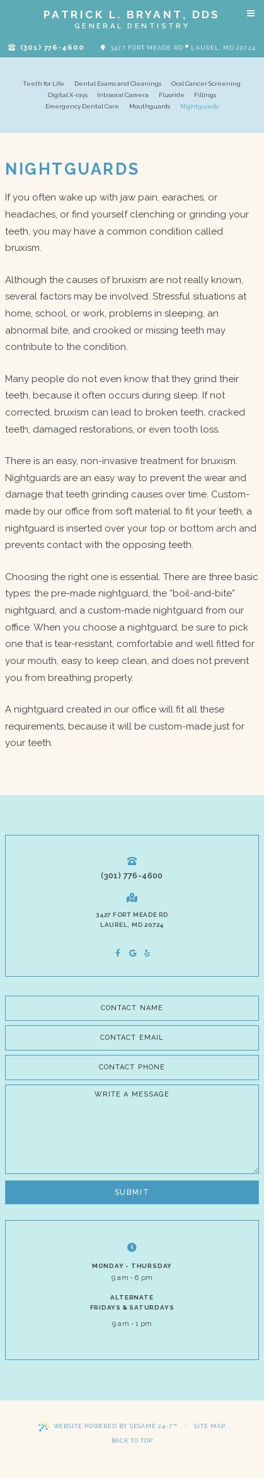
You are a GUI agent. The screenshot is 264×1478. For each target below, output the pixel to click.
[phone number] (131, 1067)
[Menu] (250, 13)
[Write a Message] (131, 1129)
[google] (131, 953)
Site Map (209, 1426)
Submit (132, 1192)
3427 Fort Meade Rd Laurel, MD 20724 (178, 47)
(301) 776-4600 (46, 47)
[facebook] (116, 953)
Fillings (205, 94)
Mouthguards (149, 106)
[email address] (131, 1037)
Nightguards (199, 106)
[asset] (147, 953)
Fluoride (172, 94)
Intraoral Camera (123, 94)
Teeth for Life (43, 83)
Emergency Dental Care (82, 106)
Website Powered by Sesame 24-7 (107, 1426)
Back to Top (132, 1441)
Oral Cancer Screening (206, 83)
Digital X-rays (68, 94)
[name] (131, 1008)
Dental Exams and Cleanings (117, 83)
